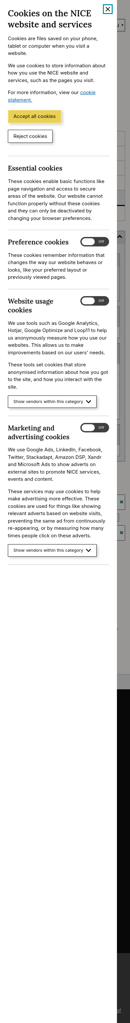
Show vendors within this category (52, 401)
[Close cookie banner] (108, 9)
